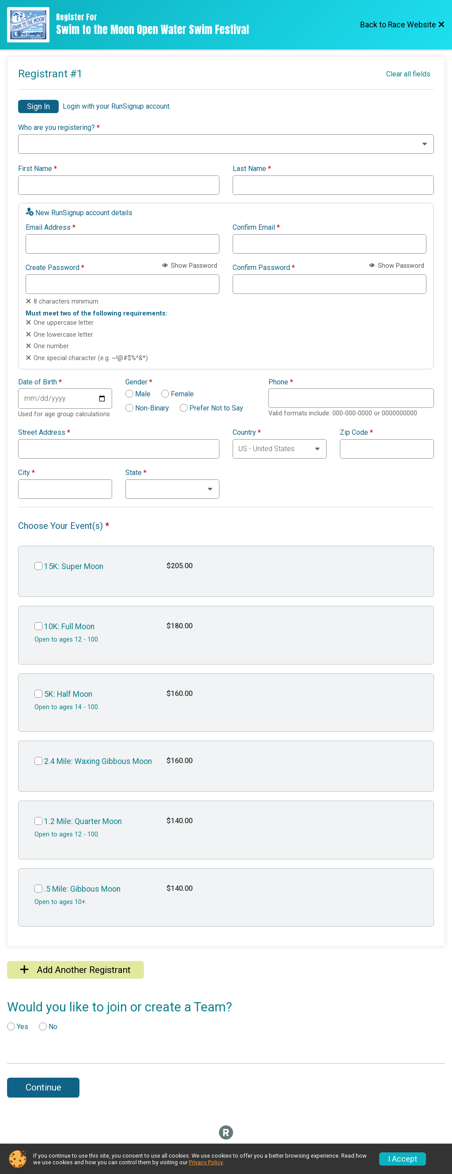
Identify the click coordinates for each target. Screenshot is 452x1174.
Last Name (252, 169)
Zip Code (356, 433)
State (136, 473)
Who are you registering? (59, 128)
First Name (37, 169)
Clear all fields (408, 74)
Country (247, 433)
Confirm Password (264, 268)
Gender (138, 382)
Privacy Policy (205, 1162)
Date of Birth (40, 382)
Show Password (189, 266)
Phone (280, 382)
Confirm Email (256, 228)
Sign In (38, 106)
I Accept (402, 1159)
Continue (43, 1087)
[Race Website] (31, 24)
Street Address (44, 433)
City (26, 473)
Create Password (55, 268)
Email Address (50, 228)
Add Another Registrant (75, 970)
